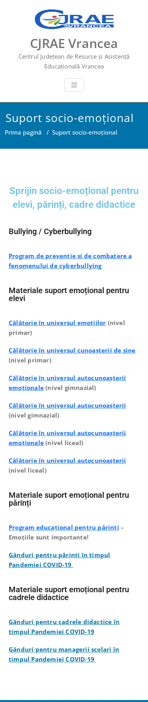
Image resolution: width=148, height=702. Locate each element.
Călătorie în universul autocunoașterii (67, 405)
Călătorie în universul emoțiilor (57, 323)
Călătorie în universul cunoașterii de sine (72, 350)
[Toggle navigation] (74, 85)
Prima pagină (23, 132)
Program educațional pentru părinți (64, 527)
